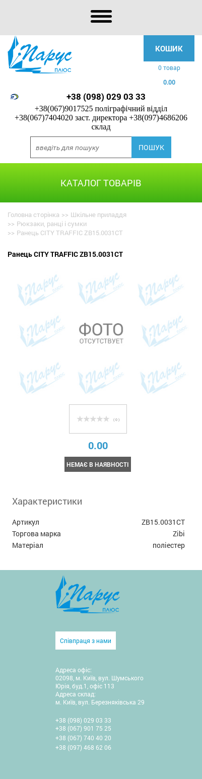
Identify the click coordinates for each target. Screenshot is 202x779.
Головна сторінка (33, 214)
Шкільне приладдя (98, 214)
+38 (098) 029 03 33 (106, 96)
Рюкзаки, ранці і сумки (52, 223)
